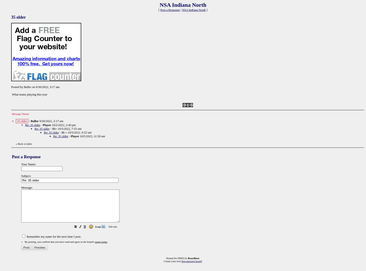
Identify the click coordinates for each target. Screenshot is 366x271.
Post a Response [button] (170, 10)
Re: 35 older (32, 125)
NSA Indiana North (194, 10)
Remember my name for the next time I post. (51, 243)
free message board (191, 267)
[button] (87, 234)
